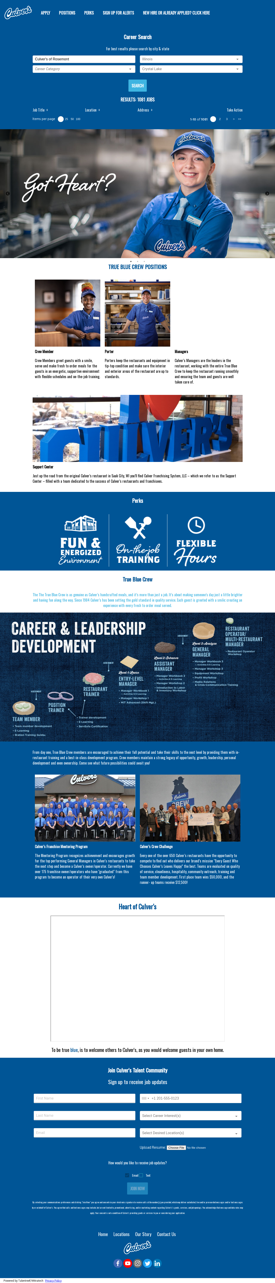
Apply (45, 13)
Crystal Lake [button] (152, 69)
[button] (84, 69)
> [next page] (234, 119)
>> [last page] (239, 119)
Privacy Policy (53, 1280)
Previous (8, 194)
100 (78, 119)
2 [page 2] (220, 119)
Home (103, 1234)
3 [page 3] (227, 119)
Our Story (144, 1234)
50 (72, 119)
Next (267, 194)
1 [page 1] (213, 119)
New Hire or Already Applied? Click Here (177, 13)
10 (60, 119)
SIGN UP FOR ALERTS (118, 13)
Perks (89, 13)
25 (66, 119)
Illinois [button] (147, 59)
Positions (67, 13)
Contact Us (167, 1234)
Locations (122, 1234)
